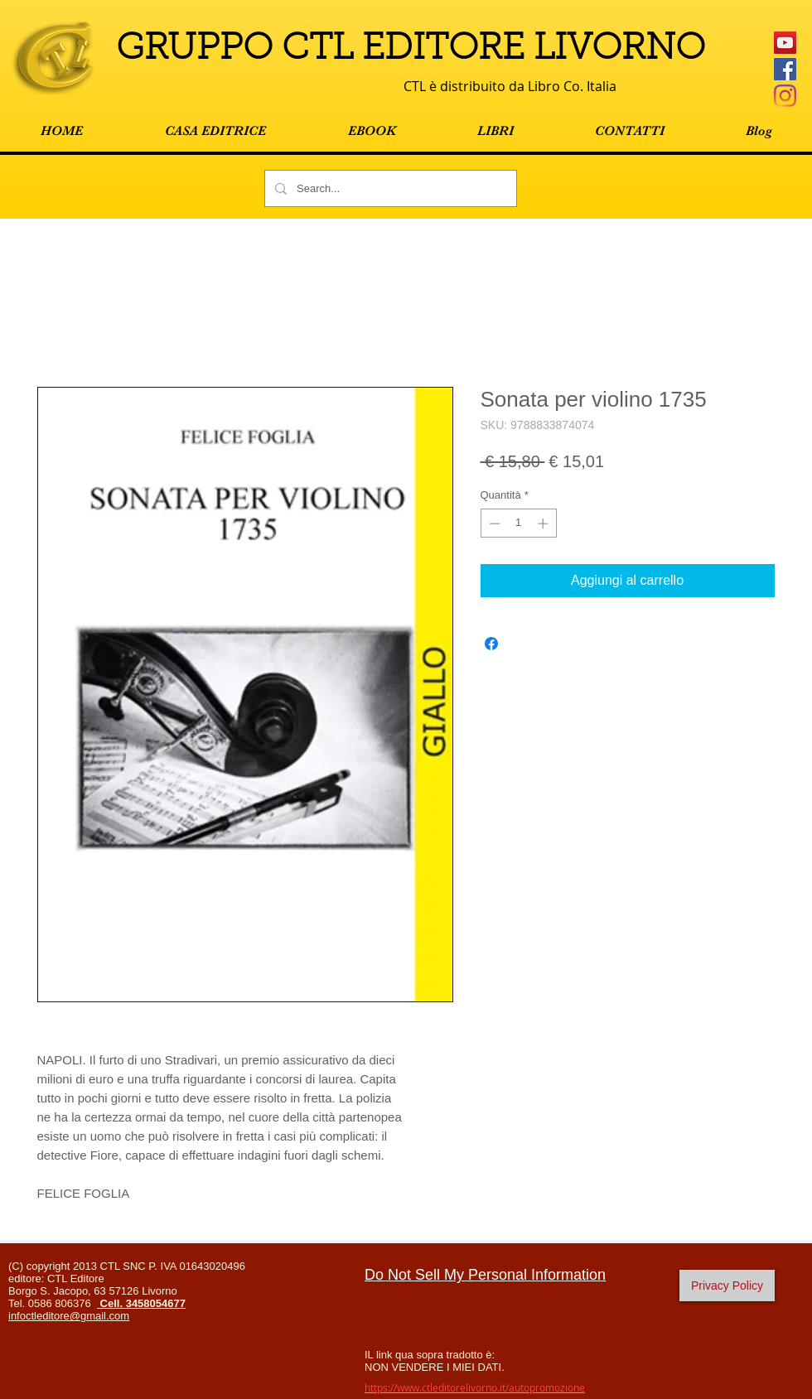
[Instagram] (785, 95)
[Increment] (544, 523)
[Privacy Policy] (727, 1285)
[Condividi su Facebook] (491, 644)
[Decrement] (493, 523)
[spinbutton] (518, 523)
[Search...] (389, 188)
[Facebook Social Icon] (785, 69)
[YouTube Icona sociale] (785, 42)
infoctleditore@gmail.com (68, 1316)
